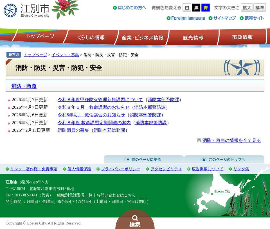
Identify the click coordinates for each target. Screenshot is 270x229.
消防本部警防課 (150, 107)
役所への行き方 (35, 182)
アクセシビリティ (166, 169)
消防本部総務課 (109, 130)
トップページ (40, 36)
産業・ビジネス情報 (141, 36)
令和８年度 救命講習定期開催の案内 (94, 122)
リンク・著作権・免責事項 (33, 169)
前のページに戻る (144, 159)
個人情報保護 (79, 169)
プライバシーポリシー (120, 169)
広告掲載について (207, 169)
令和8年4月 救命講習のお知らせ (91, 114)
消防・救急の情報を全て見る (231, 140)
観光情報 (192, 36)
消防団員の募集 (73, 130)
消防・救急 (24, 86)
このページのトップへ (224, 159)
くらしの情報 (90, 36)
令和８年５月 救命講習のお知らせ (94, 107)
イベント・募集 (65, 55)
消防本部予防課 (163, 99)
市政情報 (242, 36)
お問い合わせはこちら (116, 195)
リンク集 (241, 169)
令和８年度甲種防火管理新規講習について (100, 99)
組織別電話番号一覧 (75, 195)
